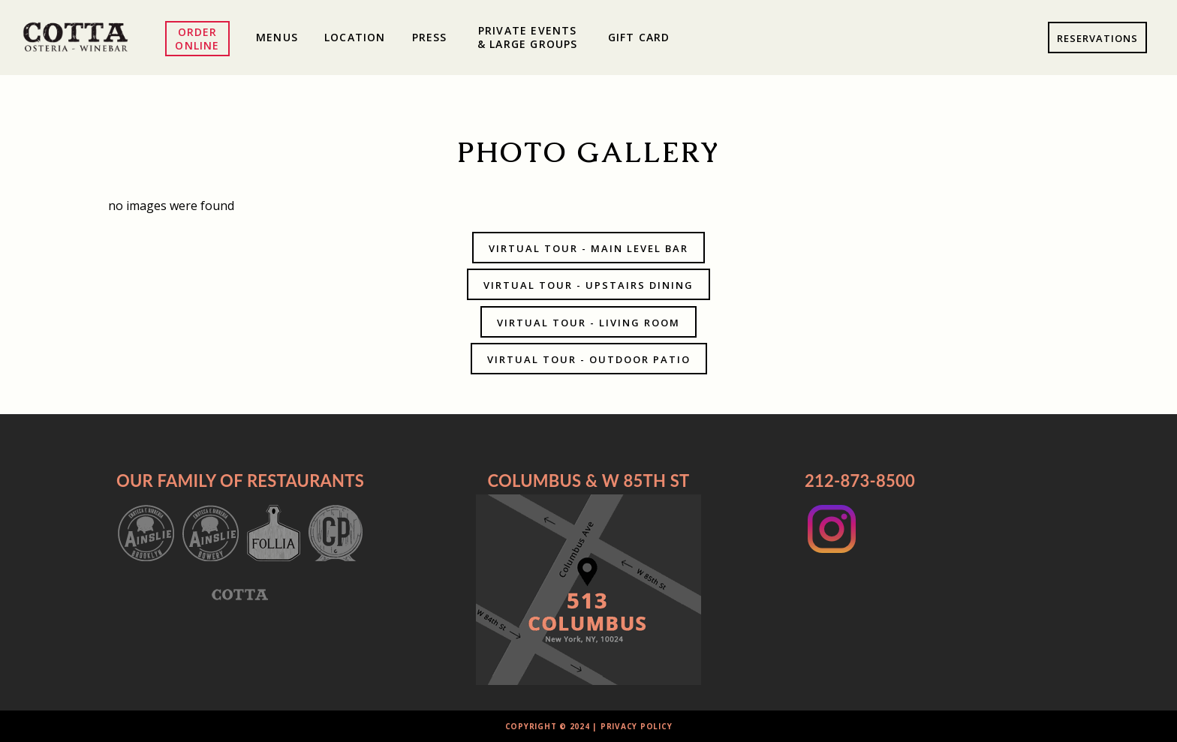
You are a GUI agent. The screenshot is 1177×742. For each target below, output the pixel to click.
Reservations (1097, 38)
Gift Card (639, 37)
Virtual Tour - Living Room (588, 322)
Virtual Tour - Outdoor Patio (589, 359)
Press (429, 37)
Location (355, 37)
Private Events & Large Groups (527, 37)
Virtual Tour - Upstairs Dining (588, 285)
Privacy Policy (637, 726)
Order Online (197, 39)
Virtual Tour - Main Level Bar (588, 248)
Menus (277, 37)
